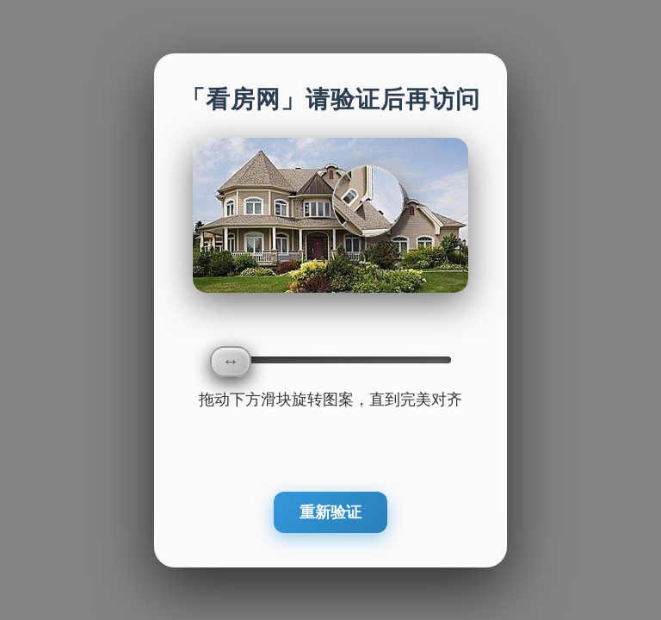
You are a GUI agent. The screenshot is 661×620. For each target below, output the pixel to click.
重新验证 (330, 512)
